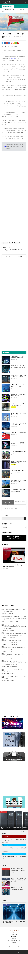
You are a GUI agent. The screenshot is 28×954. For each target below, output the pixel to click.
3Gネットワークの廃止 (9, 249)
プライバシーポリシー (14, 938)
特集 (12, 613)
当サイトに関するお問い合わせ (14, 940)
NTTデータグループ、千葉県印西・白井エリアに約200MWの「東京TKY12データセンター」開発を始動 (15, 618)
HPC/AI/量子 (13, 637)
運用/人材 (12, 630)
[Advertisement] (14, 196)
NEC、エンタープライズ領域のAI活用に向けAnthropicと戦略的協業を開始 (13, 641)
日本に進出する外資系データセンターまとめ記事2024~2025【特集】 (14, 610)
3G (3, 249)
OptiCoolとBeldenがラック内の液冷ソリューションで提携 (15, 655)
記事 (5, 146)
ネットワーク (7, 250)
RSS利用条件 (14, 936)
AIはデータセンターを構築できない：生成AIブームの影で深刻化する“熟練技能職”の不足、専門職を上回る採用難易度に (15, 627)
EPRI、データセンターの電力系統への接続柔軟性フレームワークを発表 (15, 648)
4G (14, 249)
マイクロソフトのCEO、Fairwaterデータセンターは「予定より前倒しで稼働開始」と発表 (15, 634)
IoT (14, 58)
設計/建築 (12, 673)
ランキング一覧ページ (22, 831)
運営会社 (14, 942)
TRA (20, 249)
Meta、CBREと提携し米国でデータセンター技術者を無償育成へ (15, 677)
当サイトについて (14, 934)
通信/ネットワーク (8, 6)
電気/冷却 (12, 651)
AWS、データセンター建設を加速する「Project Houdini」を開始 (14, 670)
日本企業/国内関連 (14, 621)
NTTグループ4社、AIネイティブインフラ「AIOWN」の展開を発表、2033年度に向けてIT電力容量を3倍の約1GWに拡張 (15, 663)
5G (12, 58)
